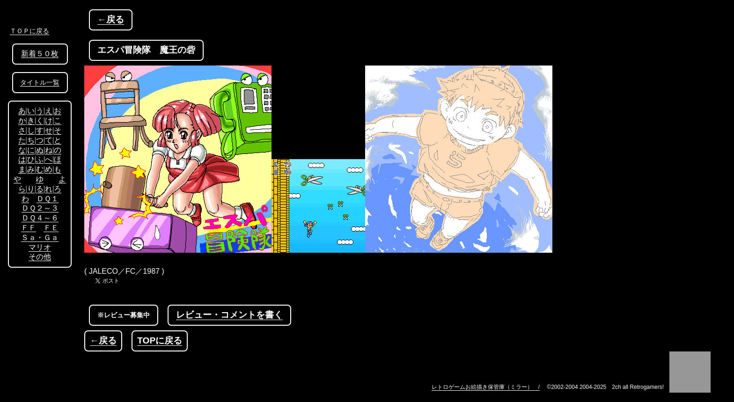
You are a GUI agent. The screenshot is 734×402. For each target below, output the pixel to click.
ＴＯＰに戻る (29, 31)
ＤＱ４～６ (40, 218)
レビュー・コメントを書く (229, 315)
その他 (40, 257)
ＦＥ (51, 228)
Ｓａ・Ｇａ (40, 237)
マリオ (40, 247)
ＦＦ (28, 228)
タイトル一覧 (39, 82)
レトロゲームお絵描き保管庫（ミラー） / (486, 387)
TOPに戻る (159, 340)
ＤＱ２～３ (40, 208)
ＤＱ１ (48, 199)
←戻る (110, 19)
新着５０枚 (40, 54)
